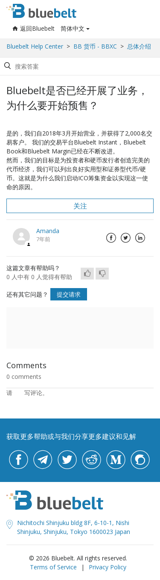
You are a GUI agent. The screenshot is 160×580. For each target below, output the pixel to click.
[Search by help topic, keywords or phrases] (78, 66)
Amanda (47, 231)
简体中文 (72, 28)
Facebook (111, 238)
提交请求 (69, 294)
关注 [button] (80, 206)
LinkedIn (140, 238)
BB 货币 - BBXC (95, 46)
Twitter (125, 238)
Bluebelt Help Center (34, 46)
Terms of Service (53, 567)
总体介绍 (139, 46)
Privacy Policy (107, 567)
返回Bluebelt (33, 28)
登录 (18, 393)
